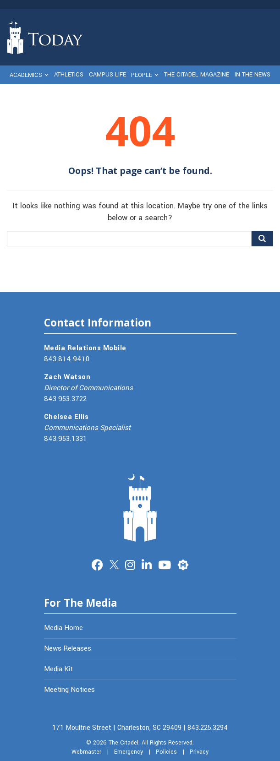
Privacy (199, 752)
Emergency (128, 752)
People (141, 75)
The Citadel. (124, 743)
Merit (183, 564)
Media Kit (58, 669)
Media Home (63, 628)
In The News (252, 75)
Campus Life (107, 75)
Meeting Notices (69, 690)
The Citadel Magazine (196, 75)
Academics (26, 75)
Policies (166, 752)
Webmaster (86, 752)
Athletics (68, 75)
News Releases (67, 648)
